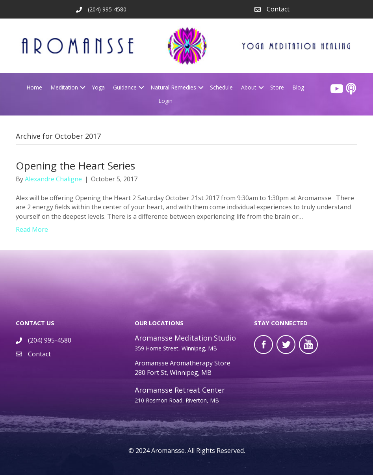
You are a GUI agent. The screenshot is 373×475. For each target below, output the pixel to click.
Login (165, 100)
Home (34, 87)
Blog (298, 87)
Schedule (221, 87)
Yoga (98, 87)
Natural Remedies (173, 87)
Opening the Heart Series (75, 165)
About (248, 87)
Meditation (64, 87)
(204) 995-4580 (49, 340)
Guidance (125, 87)
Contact (278, 9)
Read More (32, 229)
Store (277, 87)
